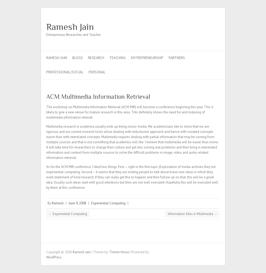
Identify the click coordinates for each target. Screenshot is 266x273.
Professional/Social (64, 72)
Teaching (117, 57)
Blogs (77, 57)
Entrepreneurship (147, 57)
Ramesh (58, 203)
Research (96, 57)
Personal (97, 72)
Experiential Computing (108, 203)
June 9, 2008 (77, 203)
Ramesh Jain (70, 27)
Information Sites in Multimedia (192, 214)
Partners (177, 57)
